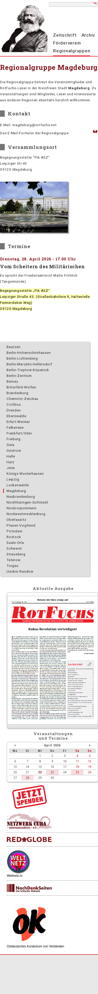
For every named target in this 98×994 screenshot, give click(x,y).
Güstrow (14, 450)
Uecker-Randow (20, 571)
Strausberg (16, 554)
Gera (10, 445)
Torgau (13, 565)
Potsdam (14, 531)
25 (77, 772)
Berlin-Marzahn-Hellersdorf (29, 364)
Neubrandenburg (21, 496)
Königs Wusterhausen (25, 473)
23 (52, 772)
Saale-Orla (15, 542)
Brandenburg (17, 393)
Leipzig (13, 479)
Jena (11, 468)
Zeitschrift (64, 35)
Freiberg (14, 439)
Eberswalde (16, 416)
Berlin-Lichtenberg (22, 358)
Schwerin (14, 548)
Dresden (14, 410)
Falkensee (15, 427)
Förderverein (67, 43)
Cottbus (14, 404)
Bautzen (13, 347)
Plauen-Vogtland (21, 525)
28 (27, 778)
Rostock (14, 537)
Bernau (12, 381)
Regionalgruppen (71, 50)
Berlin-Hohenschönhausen (29, 352)
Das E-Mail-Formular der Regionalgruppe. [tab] (35, 133)
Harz (10, 462)
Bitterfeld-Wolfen (21, 387)
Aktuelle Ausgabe (53, 588)
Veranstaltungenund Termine (53, 736)
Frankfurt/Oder (19, 433)
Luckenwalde (18, 485)
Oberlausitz (16, 519)
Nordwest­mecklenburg (26, 514)
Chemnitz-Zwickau (22, 399)
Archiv (88, 35)
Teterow (13, 560)
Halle (11, 456)
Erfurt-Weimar (18, 422)
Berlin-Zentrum (19, 375)
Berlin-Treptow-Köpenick (28, 370)
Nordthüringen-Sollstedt (27, 502)
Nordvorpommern (22, 508)
